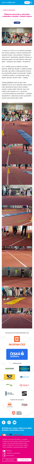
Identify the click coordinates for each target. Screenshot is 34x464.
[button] (4, 451)
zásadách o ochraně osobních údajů (17, 447)
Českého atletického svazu (13, 430)
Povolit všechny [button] (24, 460)
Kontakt (27, 2)
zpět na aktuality (9, 10)
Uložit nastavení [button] (9, 460)
